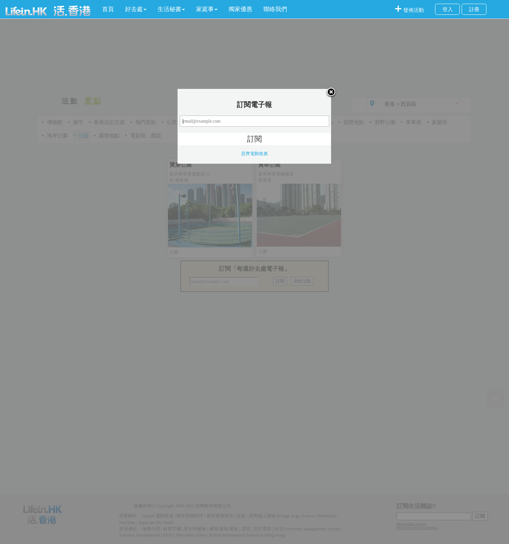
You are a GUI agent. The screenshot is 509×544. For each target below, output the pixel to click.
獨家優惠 (240, 9)
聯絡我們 (275, 9)
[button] (135, 9)
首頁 (108, 9)
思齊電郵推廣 (254, 153)
